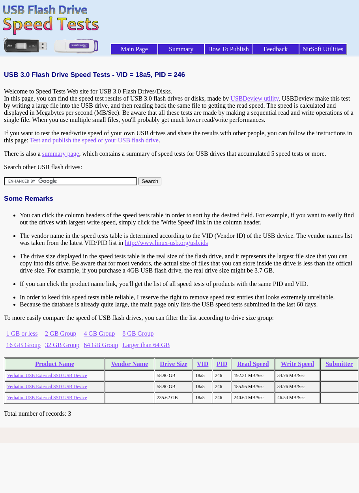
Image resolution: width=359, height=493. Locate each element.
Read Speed (253, 363)
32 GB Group (62, 345)
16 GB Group (23, 345)
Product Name (54, 363)
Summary (181, 49)
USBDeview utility (254, 98)
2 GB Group (60, 333)
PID (222, 363)
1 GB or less (22, 333)
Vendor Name (129, 363)
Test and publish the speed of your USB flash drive (94, 140)
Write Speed (297, 363)
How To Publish (228, 49)
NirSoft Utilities (323, 49)
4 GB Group (99, 333)
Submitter (339, 363)
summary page (60, 153)
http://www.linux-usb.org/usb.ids (166, 242)
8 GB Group (137, 333)
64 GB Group (101, 345)
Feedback (276, 49)
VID (202, 363)
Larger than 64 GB (146, 345)
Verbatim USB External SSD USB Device (47, 375)
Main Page (134, 49)
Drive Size (173, 363)
